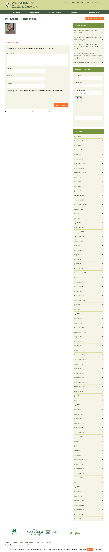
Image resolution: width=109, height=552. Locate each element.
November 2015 (79, 469)
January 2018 (78, 373)
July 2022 (77, 245)
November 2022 (79, 227)
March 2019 (78, 346)
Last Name (78, 82)
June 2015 (77, 482)
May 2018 (77, 368)
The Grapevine (15, 12)
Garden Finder (34, 12)
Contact (99, 2)
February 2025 (79, 150)
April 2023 (77, 223)
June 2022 (77, 250)
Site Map (50, 542)
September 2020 (80, 300)
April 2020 (77, 314)
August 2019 (78, 337)
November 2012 (79, 510)
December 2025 (79, 141)
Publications (94, 12)
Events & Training (54, 12)
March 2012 (78, 519)
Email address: (80, 90)
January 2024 (78, 191)
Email (9, 75)
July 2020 (77, 305)
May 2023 (77, 218)
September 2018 (80, 359)
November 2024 (79, 163)
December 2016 (79, 423)
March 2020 (78, 318)
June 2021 (77, 277)
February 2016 (79, 460)
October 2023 (79, 200)
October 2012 (79, 514)
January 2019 (78, 350)
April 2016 (77, 450)
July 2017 (77, 396)
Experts (87, 2)
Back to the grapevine (95, 18)
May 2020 (77, 309)
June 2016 (77, 446)
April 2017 (77, 405)
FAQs (93, 2)
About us (67, 2)
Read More (97, 549)
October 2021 (79, 268)
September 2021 (80, 273)
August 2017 (78, 391)
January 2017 (78, 419)
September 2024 (80, 173)
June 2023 (77, 213)
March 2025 (78, 145)
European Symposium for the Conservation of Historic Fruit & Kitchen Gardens (88, 55)
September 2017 (80, 387)
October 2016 (79, 428)
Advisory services (78, 2)
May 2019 (77, 341)
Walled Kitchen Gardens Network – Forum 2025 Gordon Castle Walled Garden (86, 46)
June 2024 (77, 177)
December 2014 (79, 500)
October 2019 (79, 327)
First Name (78, 75)
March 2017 (78, 409)
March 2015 (78, 491)
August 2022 (78, 241)
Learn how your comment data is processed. (47, 112)
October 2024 (79, 168)
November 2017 (79, 382)
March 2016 (78, 455)
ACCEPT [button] (90, 549)
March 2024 (78, 186)
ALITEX (28, 545)
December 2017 (79, 378)
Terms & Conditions (26, 542)
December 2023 (79, 195)
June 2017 (77, 400)
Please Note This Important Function (87, 62)
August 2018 (78, 364)
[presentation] (21, 98)
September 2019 (80, 332)
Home (7, 542)
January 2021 (78, 291)
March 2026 (78, 136)
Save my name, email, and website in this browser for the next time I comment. (35, 90)
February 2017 (79, 414)
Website (9, 83)
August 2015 (78, 478)
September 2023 (80, 204)
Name (9, 68)
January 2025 (78, 154)
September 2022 (80, 236)
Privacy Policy (40, 542)
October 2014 (79, 505)
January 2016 (78, 464)
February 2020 (79, 323)
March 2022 (78, 259)
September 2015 (80, 473)
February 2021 (79, 286)
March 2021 (78, 282)
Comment (11, 53)
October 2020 (79, 296)
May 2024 (77, 182)
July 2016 (77, 441)
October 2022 (79, 232)
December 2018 (79, 355)
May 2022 (77, 254)
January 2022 (78, 264)
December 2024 (79, 159)
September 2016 (80, 432)
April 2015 (77, 487)
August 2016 (78, 437)
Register (74, 12)
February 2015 (79, 496)
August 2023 (78, 209)
